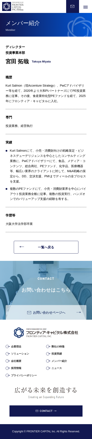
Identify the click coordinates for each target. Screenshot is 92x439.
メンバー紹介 (59, 361)
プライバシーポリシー (24, 375)
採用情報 (16, 368)
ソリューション (20, 353)
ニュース (56, 368)
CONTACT (46, 411)
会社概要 (16, 361)
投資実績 (56, 353)
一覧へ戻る (46, 247)
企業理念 (16, 346)
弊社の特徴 (57, 346)
